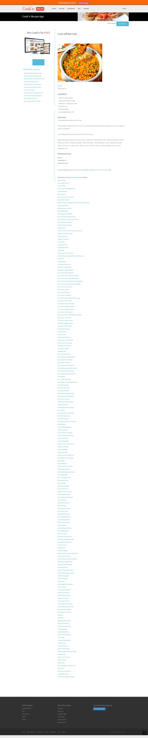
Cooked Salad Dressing (63, 329)
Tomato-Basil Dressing (63, 632)
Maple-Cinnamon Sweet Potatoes (66, 444)
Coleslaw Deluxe (62, 261)
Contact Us (60, 708)
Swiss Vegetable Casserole (64, 612)
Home (23, 731)
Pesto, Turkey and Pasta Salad (65, 497)
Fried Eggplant (61, 376)
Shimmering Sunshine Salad (65, 564)
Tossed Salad (61, 637)
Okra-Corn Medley (62, 463)
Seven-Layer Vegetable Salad (65, 561)
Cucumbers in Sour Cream (64, 345)
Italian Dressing (61, 424)
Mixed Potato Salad (62, 452)
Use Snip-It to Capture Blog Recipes (33, 95)
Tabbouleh (60, 615)
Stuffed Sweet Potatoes (63, 592)
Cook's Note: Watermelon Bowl (65, 323)
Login (124, 8)
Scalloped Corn (61, 547)
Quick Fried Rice (62, 505)
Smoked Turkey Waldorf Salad (65, 570)
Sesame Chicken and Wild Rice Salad (67, 559)
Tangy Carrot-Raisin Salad (64, 620)
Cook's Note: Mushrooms (64, 292)
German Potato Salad (63, 385)
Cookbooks (71, 8)
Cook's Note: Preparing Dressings (66, 306)
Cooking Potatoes (62, 331)
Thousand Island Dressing (64, 626)
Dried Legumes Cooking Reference (66, 357)
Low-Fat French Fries (63, 438)
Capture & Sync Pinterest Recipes (32, 87)
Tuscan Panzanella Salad (64, 640)
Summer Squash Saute (63, 601)
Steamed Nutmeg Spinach (64, 590)
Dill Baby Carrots (62, 351)
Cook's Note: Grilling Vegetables (66, 273)
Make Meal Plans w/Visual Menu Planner (34, 78)
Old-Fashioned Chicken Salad (65, 466)
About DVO (60, 711)
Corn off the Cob (62, 334)
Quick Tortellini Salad (63, 511)
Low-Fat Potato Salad (63, 441)
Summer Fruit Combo (63, 598)
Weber (23, 717)
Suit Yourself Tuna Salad (64, 595)
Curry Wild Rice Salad (63, 348)
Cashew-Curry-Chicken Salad (65, 233)
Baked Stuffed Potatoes (63, 200)
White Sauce (61, 668)
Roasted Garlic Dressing (64, 522)
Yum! (79, 8)
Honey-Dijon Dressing (63, 418)
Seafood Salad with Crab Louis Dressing (68, 553)
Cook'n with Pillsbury (75, 177)
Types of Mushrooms (63, 646)
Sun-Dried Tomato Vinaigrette (65, 604)
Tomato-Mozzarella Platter (64, 634)
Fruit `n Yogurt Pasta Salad (64, 379)
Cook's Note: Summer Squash (65, 312)
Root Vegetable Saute (63, 531)
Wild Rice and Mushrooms (64, 671)
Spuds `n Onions (62, 587)
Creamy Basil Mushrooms (64, 337)
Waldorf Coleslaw (62, 660)
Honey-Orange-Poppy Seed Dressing (67, 421)
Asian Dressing (61, 186)
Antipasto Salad (62, 180)
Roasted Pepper (62, 525)
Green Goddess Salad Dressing (65, 396)
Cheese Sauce (61, 242)
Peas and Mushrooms (63, 489)
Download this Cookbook (101, 170)
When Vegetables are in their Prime (66, 665)
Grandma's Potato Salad (64, 388)
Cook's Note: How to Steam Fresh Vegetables (69, 284)
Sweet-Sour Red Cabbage (64, 609)
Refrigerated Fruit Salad (64, 514)
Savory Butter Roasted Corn (65, 542)
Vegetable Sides (62, 654)
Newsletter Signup (62, 714)
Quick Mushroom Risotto (64, 508)
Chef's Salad (61, 250)
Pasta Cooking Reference (64, 477)
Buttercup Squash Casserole (65, 222)
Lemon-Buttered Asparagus (64, 427)
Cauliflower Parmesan (63, 239)
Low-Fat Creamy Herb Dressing (65, 435)
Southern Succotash (63, 578)
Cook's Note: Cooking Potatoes (65, 270)
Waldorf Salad (61, 662)
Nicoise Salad (61, 460)
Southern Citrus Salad (63, 576)
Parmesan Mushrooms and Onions (66, 472)
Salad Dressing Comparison (65, 536)
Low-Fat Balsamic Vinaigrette (65, 432)
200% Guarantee (62, 719)
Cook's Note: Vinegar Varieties (65, 320)
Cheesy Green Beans (63, 247)
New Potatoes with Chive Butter (65, 458)
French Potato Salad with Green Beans (67, 368)
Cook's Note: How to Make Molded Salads (68, 278)
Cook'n (54, 8)
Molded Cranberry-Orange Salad (66, 455)
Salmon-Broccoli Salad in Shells (66, 539)
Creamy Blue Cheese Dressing (65, 340)
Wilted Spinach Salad (63, 674)
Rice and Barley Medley (64, 519)
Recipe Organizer (31, 731)
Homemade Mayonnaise (64, 416)
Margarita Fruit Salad (63, 446)
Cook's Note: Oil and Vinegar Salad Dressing (69, 298)
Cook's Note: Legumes (63, 289)
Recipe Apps (40, 731)
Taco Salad (60, 618)
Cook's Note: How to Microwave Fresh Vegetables (70, 281)
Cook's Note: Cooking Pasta (65, 267)
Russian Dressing (62, 533)
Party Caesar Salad (62, 475)
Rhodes (24, 719)
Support (86, 8)
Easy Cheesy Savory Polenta (65, 359)
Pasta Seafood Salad (63, 480)
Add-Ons (61, 8)
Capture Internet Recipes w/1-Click (32, 73)
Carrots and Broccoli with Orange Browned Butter (70, 230)
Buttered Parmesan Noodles (65, 225)
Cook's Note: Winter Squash (65, 326)
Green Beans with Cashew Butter (66, 393)
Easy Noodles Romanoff (64, 362)
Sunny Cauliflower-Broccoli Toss (66, 606)
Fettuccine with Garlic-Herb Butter (66, 365)
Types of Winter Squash (64, 648)
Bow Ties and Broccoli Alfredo (65, 214)
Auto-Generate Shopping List (31, 81)
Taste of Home (25, 714)
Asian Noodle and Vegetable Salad (66, 188)
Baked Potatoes (62, 194)
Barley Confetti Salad (63, 205)
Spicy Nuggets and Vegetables (65, 584)
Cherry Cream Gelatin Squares (65, 253)
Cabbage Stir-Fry (62, 228)
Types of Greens (62, 643)
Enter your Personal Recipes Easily (33, 76)
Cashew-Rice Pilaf (62, 236)
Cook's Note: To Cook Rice (64, 317)
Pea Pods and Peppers (63, 486)
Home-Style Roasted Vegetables (66, 413)
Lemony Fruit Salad (62, 430)
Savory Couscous (62, 545)
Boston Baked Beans (63, 211)
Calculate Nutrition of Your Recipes (32, 84)
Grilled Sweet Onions (63, 404)
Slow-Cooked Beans (63, 567)
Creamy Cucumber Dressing (65, 343)
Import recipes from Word (30, 98)
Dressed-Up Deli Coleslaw (64, 354)
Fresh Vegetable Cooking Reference (67, 374)
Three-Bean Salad (62, 629)
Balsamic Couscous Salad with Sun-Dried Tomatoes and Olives (73, 202)
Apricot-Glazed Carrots (63, 183)
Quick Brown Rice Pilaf (63, 503)
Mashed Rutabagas (62, 449)
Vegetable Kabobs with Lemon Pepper (67, 651)
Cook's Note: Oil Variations (64, 295)
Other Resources (62, 722)
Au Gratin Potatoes (62, 191)
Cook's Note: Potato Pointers (65, 301)
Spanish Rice (61, 581)
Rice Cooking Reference (64, 517)
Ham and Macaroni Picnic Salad (66, 407)
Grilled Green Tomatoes (64, 399)
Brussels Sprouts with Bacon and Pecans (68, 219)
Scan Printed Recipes (29, 90)
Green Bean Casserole (63, 390)
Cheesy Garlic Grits (62, 244)
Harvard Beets (61, 410)
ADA (23, 711)
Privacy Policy (61, 717)
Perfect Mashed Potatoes (64, 494)
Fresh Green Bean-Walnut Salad (66, 371)
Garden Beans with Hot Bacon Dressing (68, 382)
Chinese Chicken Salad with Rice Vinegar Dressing (70, 256)
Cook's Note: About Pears (64, 264)
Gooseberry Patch (26, 708)
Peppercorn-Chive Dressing (64, 491)
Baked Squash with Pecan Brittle (66, 197)
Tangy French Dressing (63, 623)
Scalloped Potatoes (62, 550)
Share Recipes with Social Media (32, 101)
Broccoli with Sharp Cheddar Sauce (66, 216)
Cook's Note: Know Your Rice (65, 287)
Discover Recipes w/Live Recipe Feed (33, 93)
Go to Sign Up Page (99, 709)
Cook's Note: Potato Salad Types (66, 303)
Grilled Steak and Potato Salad (65, 402)
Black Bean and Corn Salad (64, 208)
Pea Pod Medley (62, 483)
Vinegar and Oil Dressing (64, 657)
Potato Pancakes (62, 500)
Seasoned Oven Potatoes (64, 556)
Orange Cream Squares (64, 469)
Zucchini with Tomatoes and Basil (66, 676)
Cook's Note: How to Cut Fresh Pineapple (68, 275)
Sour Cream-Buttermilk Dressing (66, 573)
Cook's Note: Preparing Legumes (66, 309)
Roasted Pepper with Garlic (64, 528)
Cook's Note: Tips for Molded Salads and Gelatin (70, 315)
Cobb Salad (61, 258)
